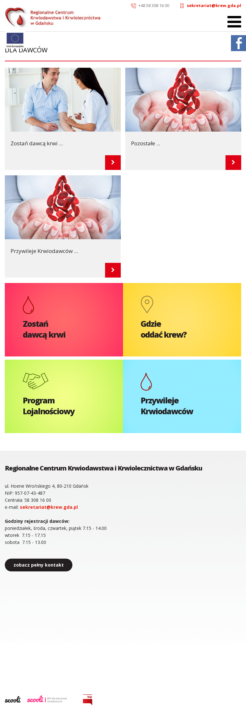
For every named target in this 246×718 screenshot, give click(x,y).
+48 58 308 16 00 (153, 5)
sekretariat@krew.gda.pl (214, 5)
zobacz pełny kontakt (38, 565)
